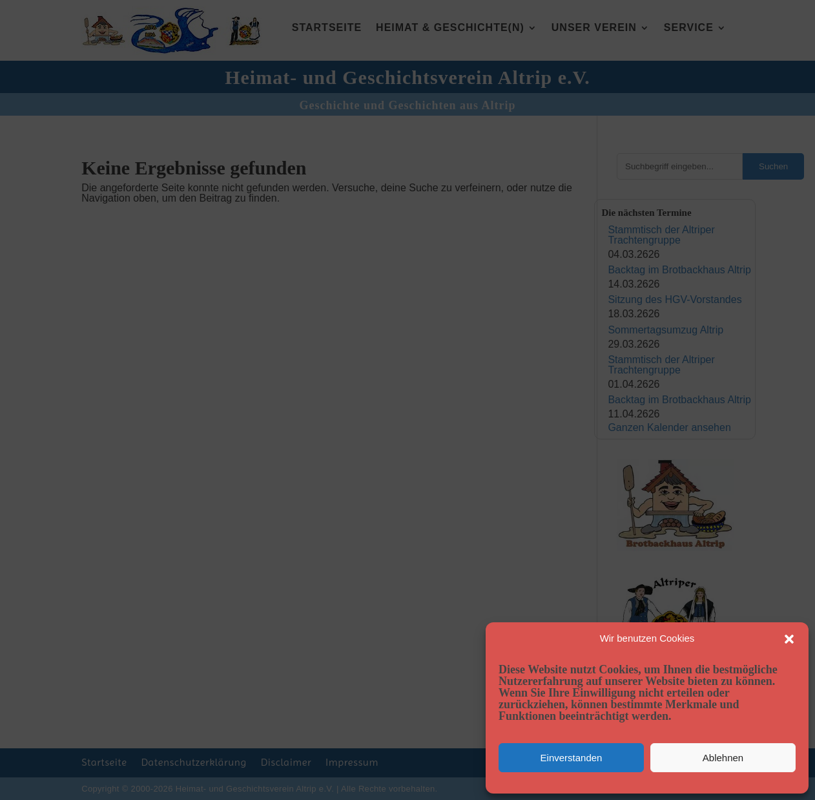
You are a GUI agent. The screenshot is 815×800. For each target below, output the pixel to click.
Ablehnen (723, 757)
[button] (789, 639)
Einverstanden (572, 757)
